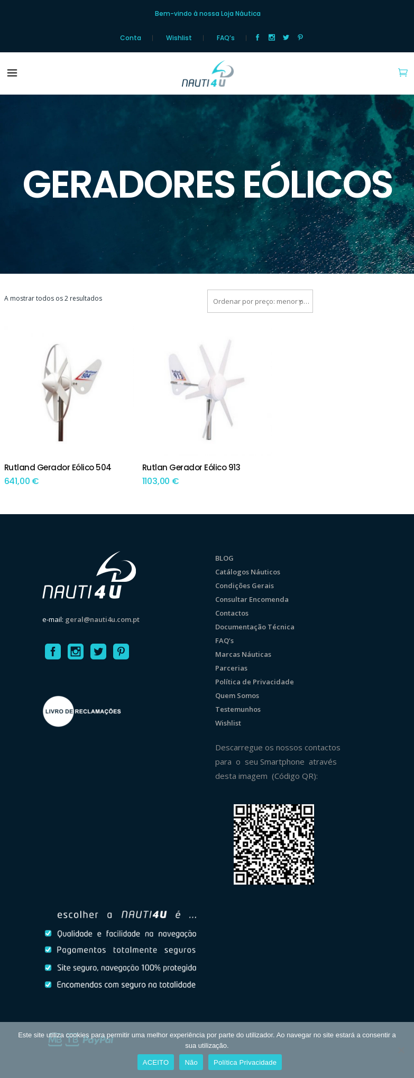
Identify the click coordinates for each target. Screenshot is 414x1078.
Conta (130, 38)
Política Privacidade (245, 1062)
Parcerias (231, 668)
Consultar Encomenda (252, 599)
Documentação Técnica (255, 626)
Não (191, 1062)
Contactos (232, 613)
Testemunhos (238, 709)
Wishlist (179, 38)
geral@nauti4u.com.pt (102, 619)
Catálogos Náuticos (247, 572)
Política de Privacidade (254, 681)
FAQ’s (226, 38)
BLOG (224, 558)
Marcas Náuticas (243, 654)
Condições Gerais (244, 585)
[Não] (400, 1050)
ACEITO (156, 1062)
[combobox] (260, 301)
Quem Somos (237, 695)
